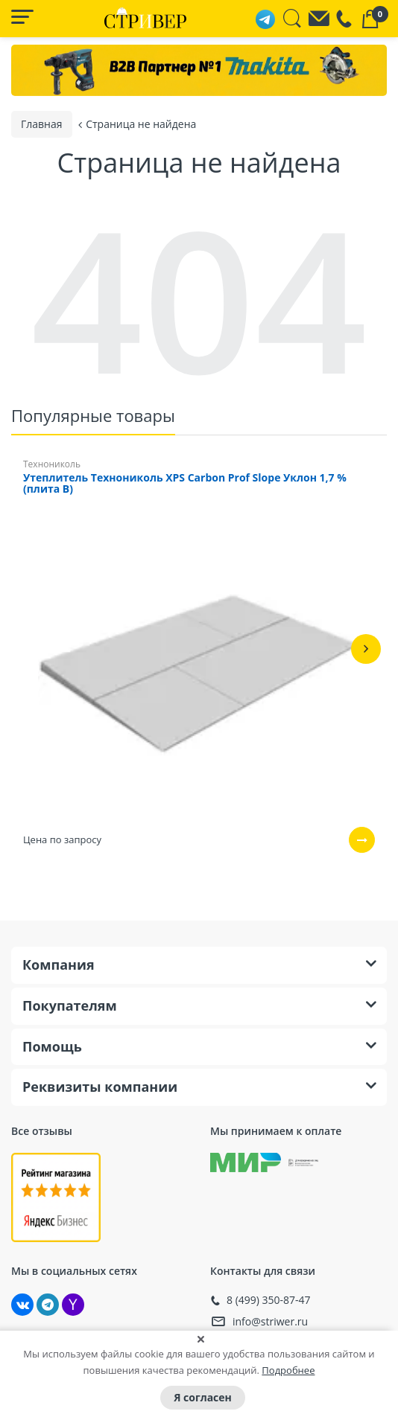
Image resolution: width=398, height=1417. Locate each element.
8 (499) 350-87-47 (269, 1298)
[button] (366, 647)
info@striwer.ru (270, 1320)
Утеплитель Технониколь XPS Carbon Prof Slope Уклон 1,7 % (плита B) (185, 482)
